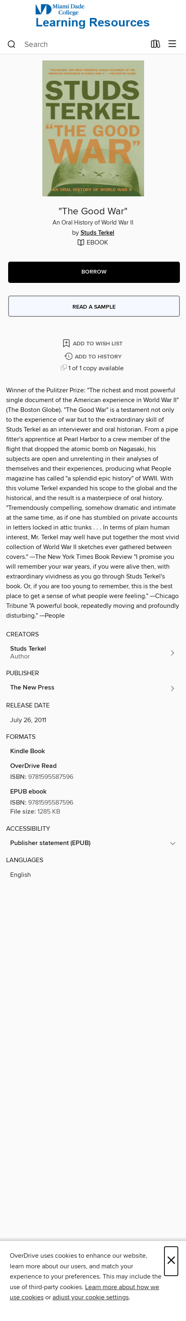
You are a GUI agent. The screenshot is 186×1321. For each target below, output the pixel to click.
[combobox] (76, 44)
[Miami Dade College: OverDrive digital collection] (93, 17)
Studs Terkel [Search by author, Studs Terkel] (97, 233)
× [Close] (171, 1261)
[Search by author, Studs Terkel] (93, 653)
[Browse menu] (172, 44)
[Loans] (155, 46)
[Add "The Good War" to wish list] (93, 343)
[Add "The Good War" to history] (94, 357)
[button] (94, 272)
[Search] (11, 44)
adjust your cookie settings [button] (91, 1297)
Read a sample (94, 307)
